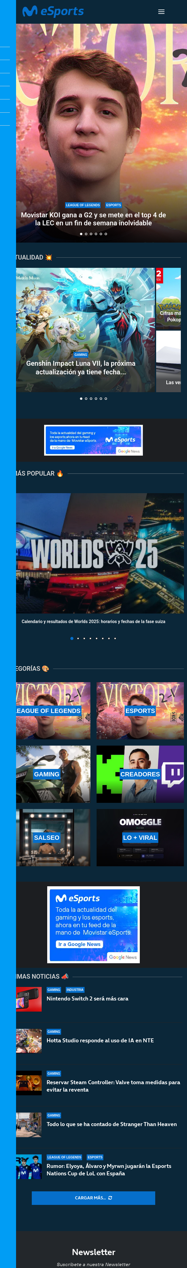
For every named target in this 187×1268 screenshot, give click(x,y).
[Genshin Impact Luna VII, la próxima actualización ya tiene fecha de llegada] (81, 330)
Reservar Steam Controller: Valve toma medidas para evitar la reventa (113, 1085)
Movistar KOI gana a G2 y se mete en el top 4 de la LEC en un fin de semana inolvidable (93, 219)
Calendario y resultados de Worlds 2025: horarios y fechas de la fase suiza (93, 621)
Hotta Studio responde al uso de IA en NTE (100, 1040)
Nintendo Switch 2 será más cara (87, 998)
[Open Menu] (161, 12)
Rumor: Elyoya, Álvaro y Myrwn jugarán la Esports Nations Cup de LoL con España (109, 1169)
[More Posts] (93, 1198)
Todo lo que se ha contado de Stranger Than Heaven (112, 1124)
